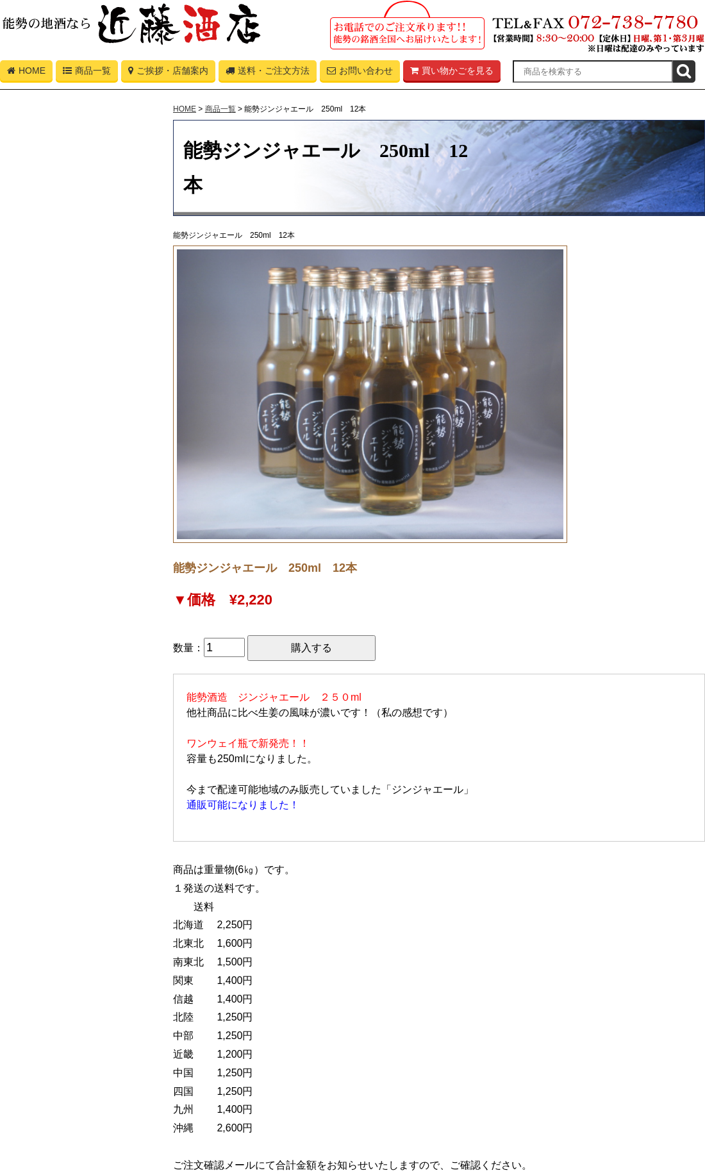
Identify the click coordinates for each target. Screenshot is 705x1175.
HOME (26, 73)
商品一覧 (87, 73)
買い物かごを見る (452, 73)
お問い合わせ (360, 73)
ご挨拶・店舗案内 (168, 73)
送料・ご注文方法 (268, 73)
